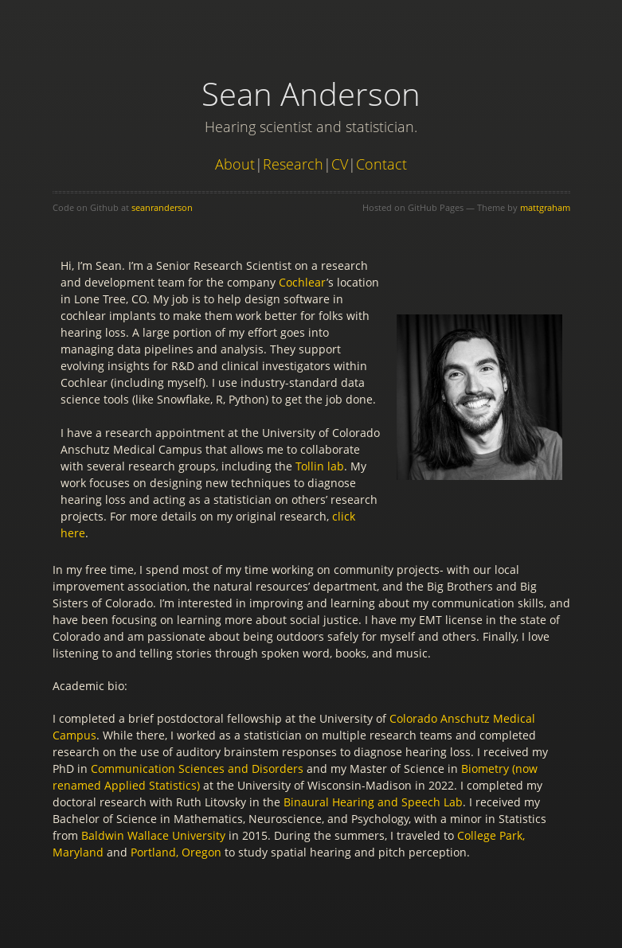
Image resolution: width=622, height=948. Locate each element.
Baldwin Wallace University (153, 835)
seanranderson (162, 207)
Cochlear (303, 282)
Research (293, 164)
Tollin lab (319, 466)
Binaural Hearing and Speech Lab (373, 802)
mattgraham (545, 207)
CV (339, 164)
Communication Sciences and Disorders (197, 768)
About (235, 164)
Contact (381, 164)
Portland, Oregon (176, 852)
